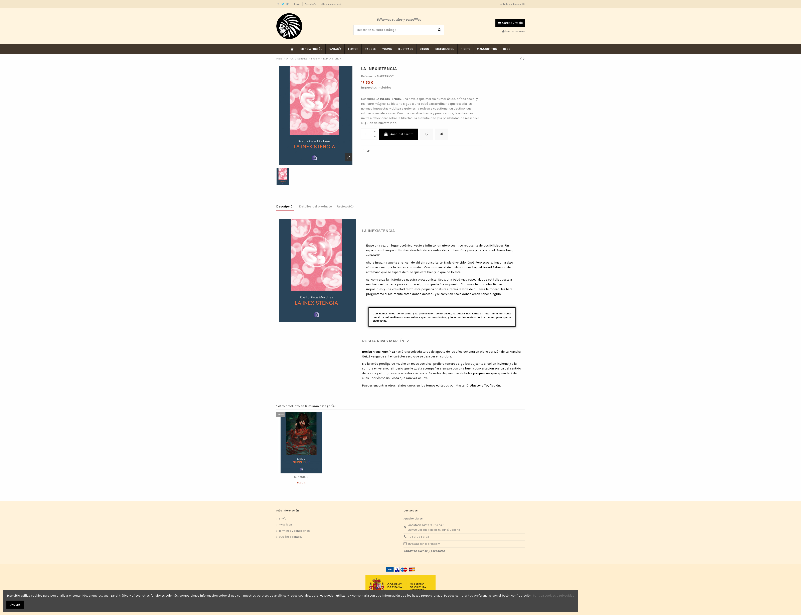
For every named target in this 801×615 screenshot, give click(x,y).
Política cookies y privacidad (554, 595)
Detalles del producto (315, 206)
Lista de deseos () (512, 4)
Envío (297, 4)
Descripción (285, 206)
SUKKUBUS (301, 477)
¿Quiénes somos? (331, 4)
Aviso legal (311, 4)
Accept (15, 604)
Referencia (368, 76)
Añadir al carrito (399, 134)
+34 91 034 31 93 (418, 537)
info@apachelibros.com (424, 544)
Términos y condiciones (294, 530)
